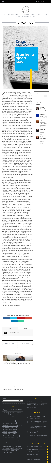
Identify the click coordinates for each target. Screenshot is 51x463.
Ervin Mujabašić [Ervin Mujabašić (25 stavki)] (6, 408)
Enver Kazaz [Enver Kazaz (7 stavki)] (18, 406)
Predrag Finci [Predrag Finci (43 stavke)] (18, 429)
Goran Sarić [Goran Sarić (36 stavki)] (5, 410)
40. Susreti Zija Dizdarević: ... (33, 439)
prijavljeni (10, 379)
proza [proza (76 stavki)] (10, 431)
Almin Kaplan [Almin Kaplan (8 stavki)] (19, 402)
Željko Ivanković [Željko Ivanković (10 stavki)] (6, 440)
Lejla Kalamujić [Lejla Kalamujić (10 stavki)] (19, 415)
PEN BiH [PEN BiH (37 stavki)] (5, 427)
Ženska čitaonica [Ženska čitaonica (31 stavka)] (14, 440)
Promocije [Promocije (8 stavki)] (5, 431)
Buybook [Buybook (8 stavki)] (5, 406)
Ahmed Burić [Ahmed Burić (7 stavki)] (12, 402)
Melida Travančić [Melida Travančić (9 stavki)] (14, 417)
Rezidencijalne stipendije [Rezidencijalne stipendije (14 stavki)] (8, 436)
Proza (22, 20)
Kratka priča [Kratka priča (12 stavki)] (5, 415)
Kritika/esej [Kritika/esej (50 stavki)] (12, 415)
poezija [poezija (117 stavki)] (12, 429)
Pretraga (38, 93)
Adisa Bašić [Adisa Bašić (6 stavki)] (5, 402)
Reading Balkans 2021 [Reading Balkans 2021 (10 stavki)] (7, 433)
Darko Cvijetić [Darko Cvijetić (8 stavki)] (11, 406)
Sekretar (42, 114)
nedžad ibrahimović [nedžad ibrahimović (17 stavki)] (12, 421)
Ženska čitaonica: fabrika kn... (33, 451)
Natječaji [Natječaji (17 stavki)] (5, 421)
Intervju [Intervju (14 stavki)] (18, 410)
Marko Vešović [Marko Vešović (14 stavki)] (6, 417)
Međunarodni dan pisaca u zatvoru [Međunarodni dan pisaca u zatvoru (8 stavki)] (10, 419)
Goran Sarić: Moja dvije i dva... (33, 446)
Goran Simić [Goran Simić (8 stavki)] (12, 410)
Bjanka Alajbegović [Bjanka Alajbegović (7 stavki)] (14, 404)
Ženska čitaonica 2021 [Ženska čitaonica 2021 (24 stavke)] (7, 442)
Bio (10, 328)
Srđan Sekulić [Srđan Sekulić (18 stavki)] (18, 436)
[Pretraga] (45, 96)
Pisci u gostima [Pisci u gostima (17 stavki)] (6, 429)
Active (39, 104)
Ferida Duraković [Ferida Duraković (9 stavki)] (14, 408)
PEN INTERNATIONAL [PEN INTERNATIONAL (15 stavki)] (13, 427)
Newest (37, 104)
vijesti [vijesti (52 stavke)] (20, 438)
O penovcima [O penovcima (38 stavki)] (16, 425)
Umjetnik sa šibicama (25, 344)
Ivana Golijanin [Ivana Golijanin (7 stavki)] (6, 412)
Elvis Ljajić (42, 129)
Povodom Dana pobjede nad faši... (34, 441)
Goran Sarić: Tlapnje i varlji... (33, 444)
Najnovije (25, 328)
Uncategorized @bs (31, 20)
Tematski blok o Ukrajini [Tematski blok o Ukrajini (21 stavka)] (8, 438)
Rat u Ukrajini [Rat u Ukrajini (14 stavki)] (15, 431)
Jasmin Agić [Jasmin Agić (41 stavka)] (13, 412)
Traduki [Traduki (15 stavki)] (16, 438)
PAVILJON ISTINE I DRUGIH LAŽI (7, 363)
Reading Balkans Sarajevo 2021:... (34, 449)
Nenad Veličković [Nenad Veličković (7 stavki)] (6, 423)
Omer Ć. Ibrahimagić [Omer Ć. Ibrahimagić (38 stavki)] (7, 425)
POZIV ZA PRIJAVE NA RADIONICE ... (35, 436)
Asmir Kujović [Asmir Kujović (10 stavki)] (6, 404)
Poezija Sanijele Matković (9, 345)
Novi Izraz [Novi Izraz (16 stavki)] (14, 423)
